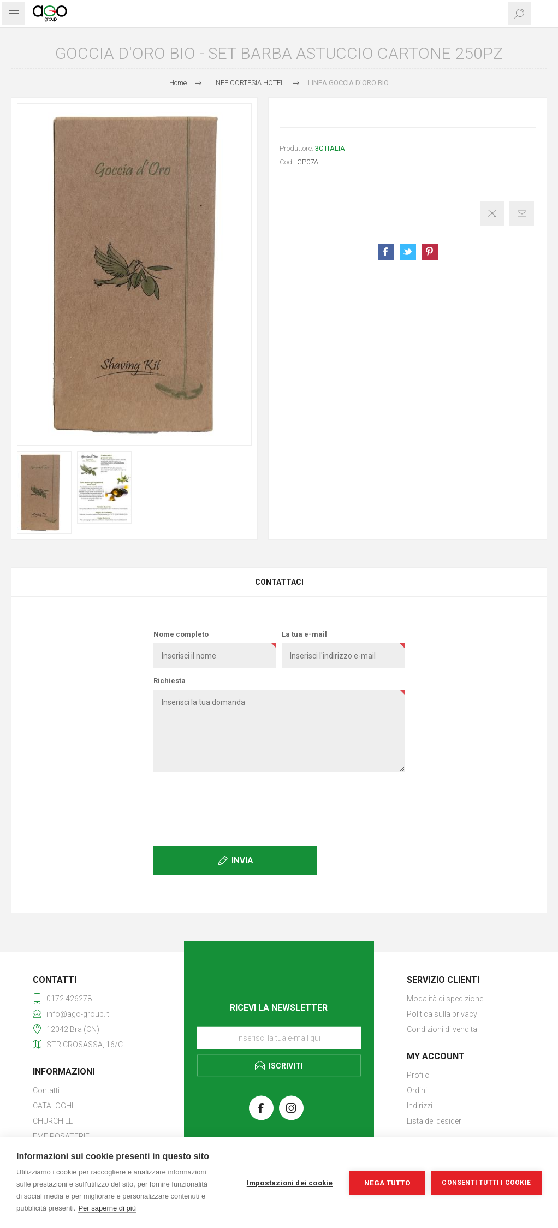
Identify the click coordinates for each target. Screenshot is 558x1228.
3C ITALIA (330, 148)
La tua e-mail (304, 634)
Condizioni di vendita (442, 1029)
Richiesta (169, 681)
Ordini (417, 1090)
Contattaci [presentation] (279, 582)
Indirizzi (419, 1105)
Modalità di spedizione (445, 998)
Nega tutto (387, 1182)
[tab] (279, 582)
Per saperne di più (107, 1208)
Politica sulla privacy (442, 1014)
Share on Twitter (408, 252)
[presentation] (279, 801)
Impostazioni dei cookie (290, 1182)
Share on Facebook (386, 252)
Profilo (418, 1075)
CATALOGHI (53, 1105)
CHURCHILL (53, 1121)
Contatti (46, 1090)
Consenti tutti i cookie (486, 1183)
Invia (242, 860)
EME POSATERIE (61, 1136)
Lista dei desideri (435, 1121)
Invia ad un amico (521, 213)
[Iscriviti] (279, 1038)
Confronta (492, 213)
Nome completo (181, 634)
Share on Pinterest (430, 252)
